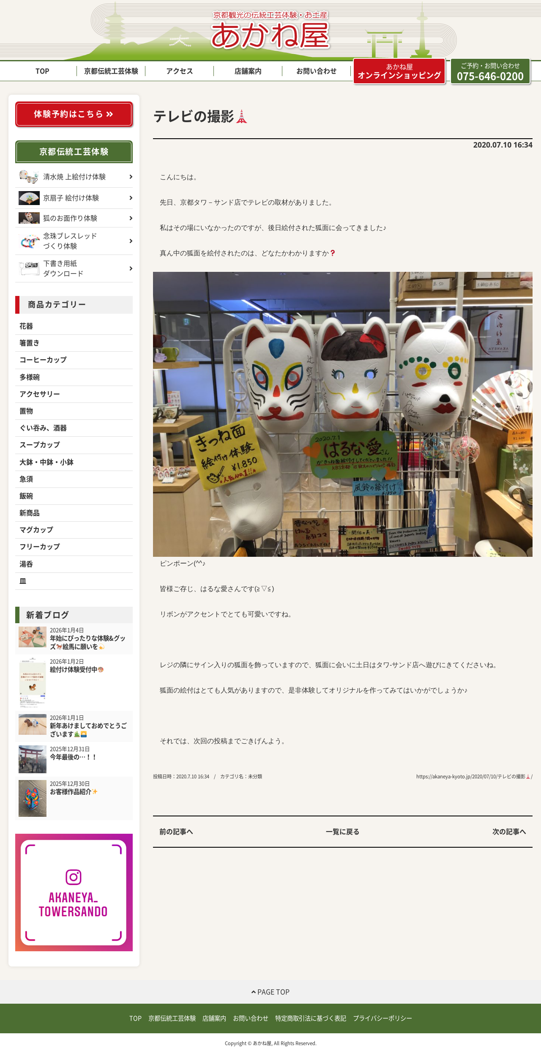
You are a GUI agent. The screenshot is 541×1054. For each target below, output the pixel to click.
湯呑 (26, 564)
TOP (42, 71)
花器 (26, 326)
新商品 (29, 512)
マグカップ (36, 529)
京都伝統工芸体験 (111, 71)
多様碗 (29, 377)
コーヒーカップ (43, 359)
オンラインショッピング (399, 71)
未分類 (255, 776)
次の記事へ (509, 831)
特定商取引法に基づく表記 (310, 1018)
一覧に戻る (343, 831)
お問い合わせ (316, 71)
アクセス (179, 71)
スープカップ (39, 444)
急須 (26, 479)
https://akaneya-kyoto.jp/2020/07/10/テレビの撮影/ (474, 776)
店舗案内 (248, 71)
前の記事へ (176, 831)
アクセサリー (39, 394)
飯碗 (26, 496)
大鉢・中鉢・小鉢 (46, 462)
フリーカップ (39, 546)
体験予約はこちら (74, 114)
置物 (26, 411)
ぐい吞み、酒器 (43, 427)
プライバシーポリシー (382, 1018)
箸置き (29, 342)
